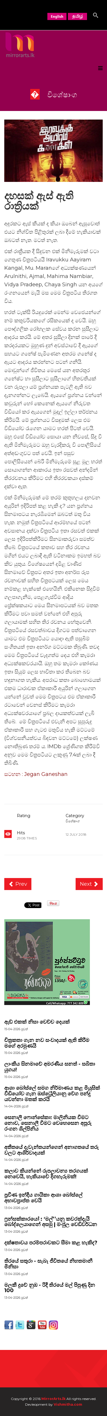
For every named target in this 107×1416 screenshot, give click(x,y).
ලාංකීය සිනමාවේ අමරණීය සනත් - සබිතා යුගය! (49, 1067)
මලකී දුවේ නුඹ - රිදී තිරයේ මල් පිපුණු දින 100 (49, 1288)
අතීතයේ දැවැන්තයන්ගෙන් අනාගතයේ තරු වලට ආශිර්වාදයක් (51, 1150)
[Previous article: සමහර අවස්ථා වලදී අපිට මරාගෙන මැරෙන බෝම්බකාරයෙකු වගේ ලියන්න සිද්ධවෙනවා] (17, 884)
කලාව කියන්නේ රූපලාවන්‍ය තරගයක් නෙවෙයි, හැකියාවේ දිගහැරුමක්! (46, 1174)
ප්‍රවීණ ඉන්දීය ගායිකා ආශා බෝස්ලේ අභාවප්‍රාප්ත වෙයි (43, 1198)
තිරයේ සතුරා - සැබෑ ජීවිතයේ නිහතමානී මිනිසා (48, 1264)
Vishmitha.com (68, 1404)
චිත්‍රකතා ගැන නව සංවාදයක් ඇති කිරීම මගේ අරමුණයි (46, 1043)
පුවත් (24, 1053)
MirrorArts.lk (53, 1399)
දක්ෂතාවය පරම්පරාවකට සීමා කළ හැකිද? (50, 1243)
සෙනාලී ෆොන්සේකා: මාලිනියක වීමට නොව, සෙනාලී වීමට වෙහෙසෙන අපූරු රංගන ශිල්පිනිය (48, 1123)
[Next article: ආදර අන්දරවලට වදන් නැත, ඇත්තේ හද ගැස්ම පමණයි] (89, 884)
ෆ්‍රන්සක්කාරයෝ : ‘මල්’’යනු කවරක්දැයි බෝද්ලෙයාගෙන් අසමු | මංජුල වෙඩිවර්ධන (50, 1222)
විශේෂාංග (73, 821)
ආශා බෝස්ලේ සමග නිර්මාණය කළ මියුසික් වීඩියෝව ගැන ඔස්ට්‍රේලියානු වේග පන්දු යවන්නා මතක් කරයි (52, 1094)
